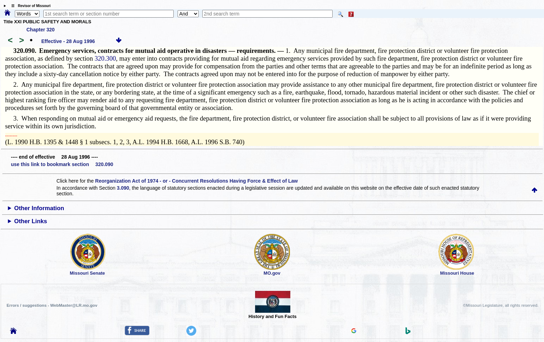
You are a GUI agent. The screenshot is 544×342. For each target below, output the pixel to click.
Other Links (30, 221)
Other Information (39, 208)
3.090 (123, 188)
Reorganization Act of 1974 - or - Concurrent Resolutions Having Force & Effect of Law (196, 181)
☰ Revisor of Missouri (29, 6)
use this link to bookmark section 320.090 (62, 164)
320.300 (105, 58)
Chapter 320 (40, 29)
